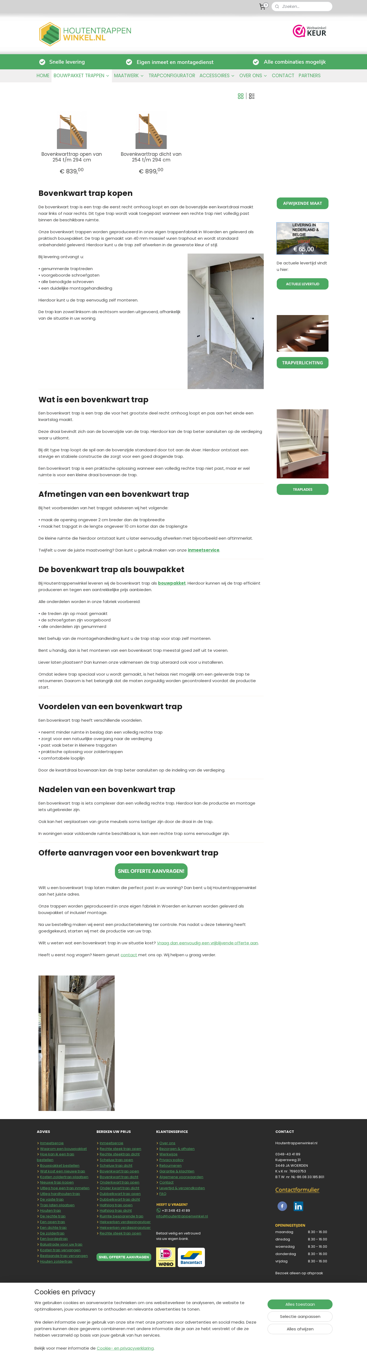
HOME (43, 75)
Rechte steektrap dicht (120, 1154)
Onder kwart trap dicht (119, 1188)
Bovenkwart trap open (119, 1171)
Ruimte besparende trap (121, 1216)
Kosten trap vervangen (60, 1250)
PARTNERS (310, 75)
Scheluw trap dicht (116, 1165)
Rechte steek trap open (120, 1148)
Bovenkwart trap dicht (119, 1176)
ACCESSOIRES (217, 75)
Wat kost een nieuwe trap (62, 1171)
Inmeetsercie (52, 1143)
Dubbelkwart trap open (120, 1193)
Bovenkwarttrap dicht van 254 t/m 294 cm (151, 157)
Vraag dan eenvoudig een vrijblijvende (195, 943)
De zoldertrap (52, 1233)
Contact (166, 1182)
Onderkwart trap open (119, 1182)
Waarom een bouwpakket (63, 1148)
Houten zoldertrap (56, 1261)
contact (129, 955)
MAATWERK (129, 75)
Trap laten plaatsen (57, 1205)
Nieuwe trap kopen (57, 1182)
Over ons (167, 1143)
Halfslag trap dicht (116, 1210)
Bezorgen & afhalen (177, 1148)
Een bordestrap (54, 1238)
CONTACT (283, 75)
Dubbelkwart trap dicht (120, 1199)
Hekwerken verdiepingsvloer (125, 1221)
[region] (147, 1328)
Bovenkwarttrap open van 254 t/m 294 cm (71, 157)
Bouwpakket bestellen (59, 1165)
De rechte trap (53, 1216)
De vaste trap (52, 1199)
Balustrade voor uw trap (61, 1244)
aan (253, 943)
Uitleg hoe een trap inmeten (64, 1188)
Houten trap (50, 1210)
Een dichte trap (53, 1227)
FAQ (162, 1193)
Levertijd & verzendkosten (182, 1188)
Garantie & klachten (176, 1171)
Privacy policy (171, 1159)
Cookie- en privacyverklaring (125, 1348)
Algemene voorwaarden (181, 1176)
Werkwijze (168, 1154)
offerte (241, 943)
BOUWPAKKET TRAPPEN (82, 75)
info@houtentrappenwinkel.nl (182, 1216)
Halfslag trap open (116, 1205)
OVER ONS (253, 75)
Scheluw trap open (116, 1159)
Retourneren (170, 1165)
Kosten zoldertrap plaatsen (64, 1176)
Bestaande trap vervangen (64, 1255)
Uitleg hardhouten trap (60, 1193)
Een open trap (52, 1221)
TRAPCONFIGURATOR (172, 75)
